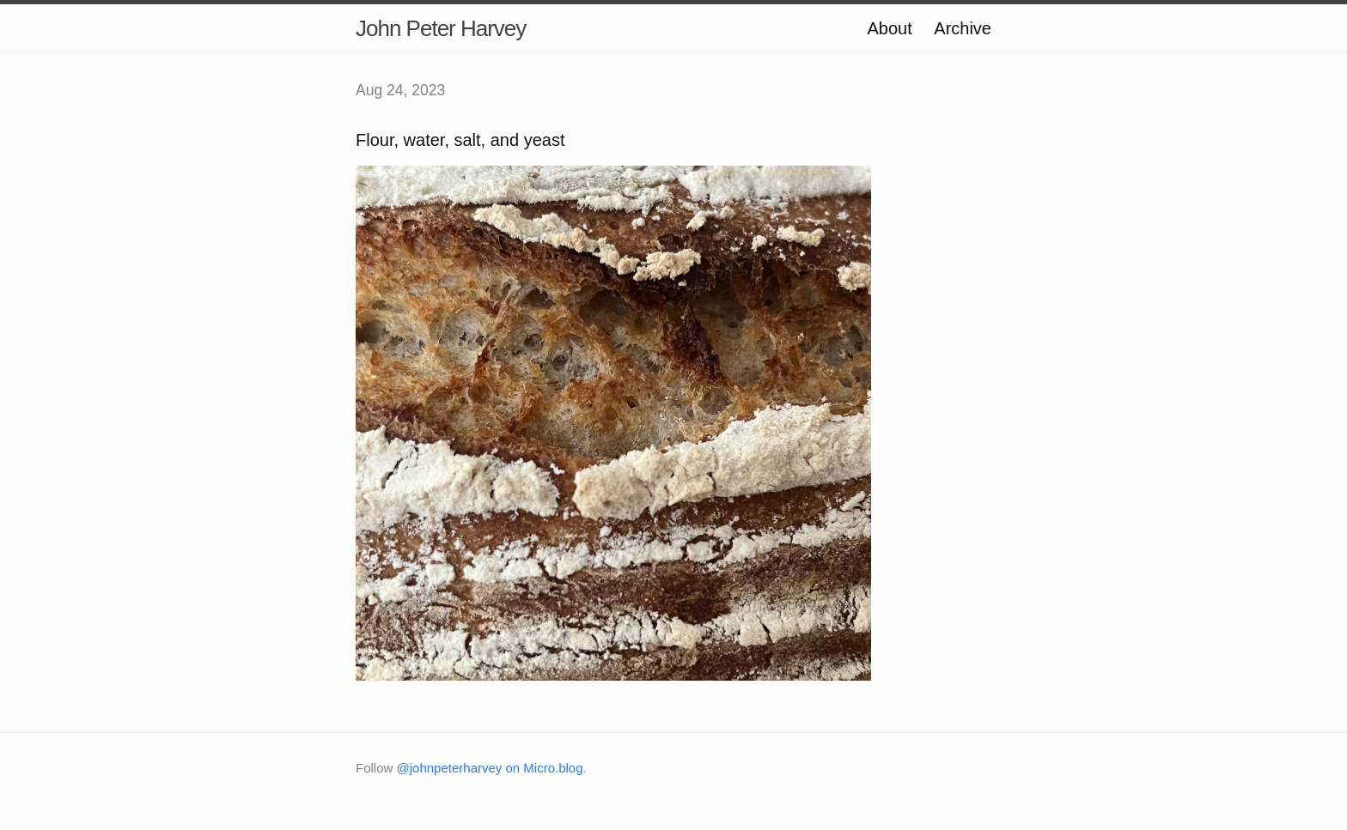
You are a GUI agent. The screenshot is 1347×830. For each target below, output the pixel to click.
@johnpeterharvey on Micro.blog (490, 767)
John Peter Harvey (441, 28)
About (889, 28)
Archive (962, 28)
